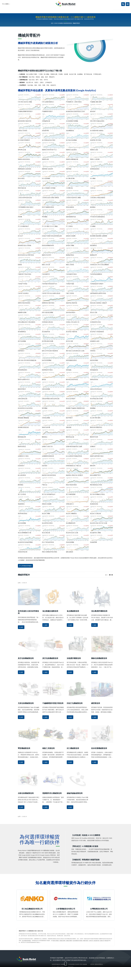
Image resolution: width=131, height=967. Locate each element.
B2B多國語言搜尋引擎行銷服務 (51, 10)
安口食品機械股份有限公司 (32, 911)
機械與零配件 (76, 23)
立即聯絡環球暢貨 (25, 565)
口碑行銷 (91, 943)
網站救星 (106, 943)
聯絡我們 (105, 10)
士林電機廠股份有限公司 (65, 911)
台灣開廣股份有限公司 (99, 911)
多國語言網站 (62, 943)
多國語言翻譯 (69, 943)
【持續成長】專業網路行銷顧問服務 (86, 862)
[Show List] (112, 575)
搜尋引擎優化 (56, 943)
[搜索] (123, 4)
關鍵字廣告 (85, 943)
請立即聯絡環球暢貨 (26, 943)
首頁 (52, 23)
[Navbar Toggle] (127, 4)
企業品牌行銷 (96, 943)
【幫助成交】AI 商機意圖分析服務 (85, 849)
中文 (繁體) (6, 4)
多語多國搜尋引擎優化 (78, 943)
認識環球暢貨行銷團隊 (29, 10)
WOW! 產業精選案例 (72, 10)
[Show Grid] (110, 575)
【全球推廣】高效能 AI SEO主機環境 (86, 838)
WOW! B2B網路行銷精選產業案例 (63, 23)
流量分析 (102, 943)
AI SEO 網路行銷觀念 (91, 10)
